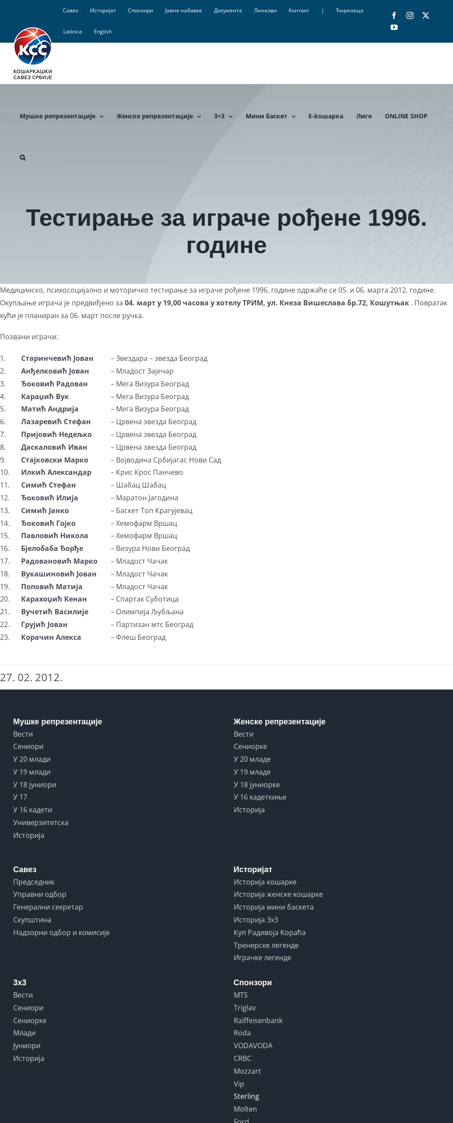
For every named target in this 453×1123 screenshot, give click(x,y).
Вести (23, 734)
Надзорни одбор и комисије (61, 932)
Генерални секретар (48, 907)
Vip (239, 1084)
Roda (242, 1033)
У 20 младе (252, 759)
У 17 (20, 797)
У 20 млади (32, 759)
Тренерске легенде (266, 945)
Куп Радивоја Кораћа (270, 932)
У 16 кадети (32, 810)
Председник (33, 882)
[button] (22, 157)
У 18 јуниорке (257, 784)
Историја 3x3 (256, 920)
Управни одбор (39, 894)
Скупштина (32, 920)
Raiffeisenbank (258, 1020)
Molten (245, 1109)
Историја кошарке (265, 882)
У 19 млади (32, 772)
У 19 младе (252, 772)
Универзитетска (41, 822)
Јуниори (26, 1045)
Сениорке (250, 746)
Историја (28, 835)
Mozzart (247, 1071)
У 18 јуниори (34, 784)
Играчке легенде (262, 957)
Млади (24, 1033)
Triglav (245, 1008)
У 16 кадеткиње (260, 797)
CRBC (242, 1058)
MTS (241, 995)
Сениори (28, 746)
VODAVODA (253, 1045)
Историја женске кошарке (278, 894)
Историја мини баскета (274, 907)
